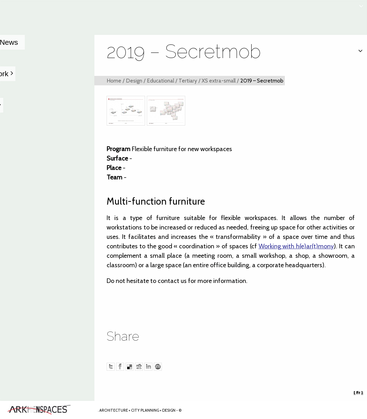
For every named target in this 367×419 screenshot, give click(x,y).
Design (134, 80)
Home (114, 80)
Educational (160, 80)
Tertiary (188, 80)
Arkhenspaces (47, 410)
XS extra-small (219, 80)
